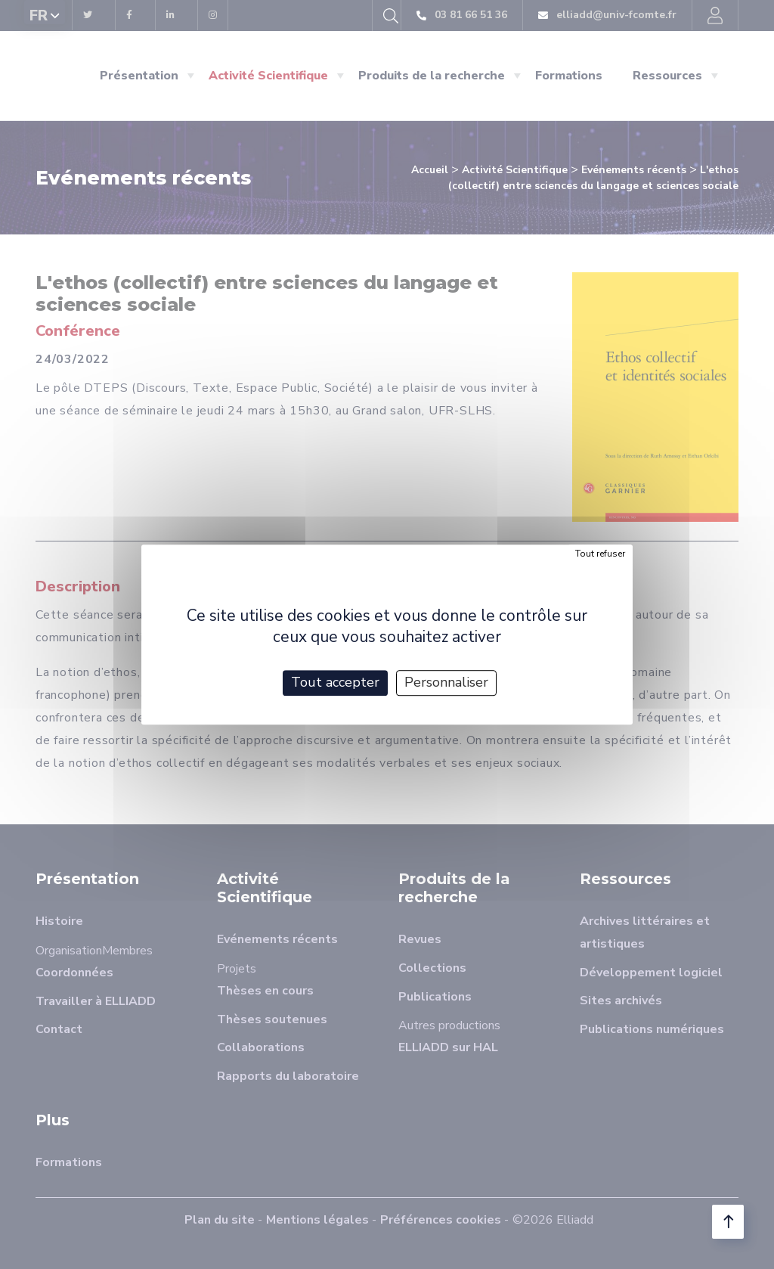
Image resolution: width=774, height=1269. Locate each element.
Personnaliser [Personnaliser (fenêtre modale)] (446, 682)
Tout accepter (335, 682)
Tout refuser (600, 554)
